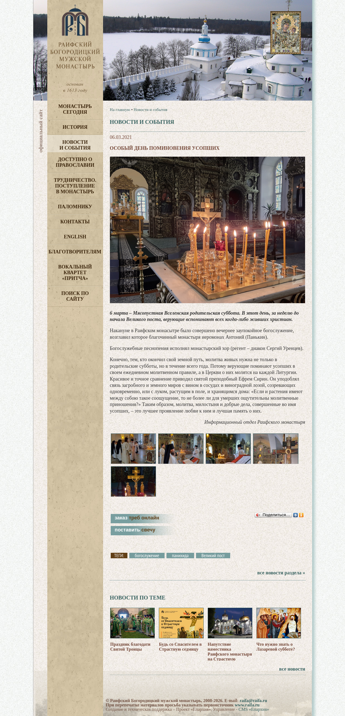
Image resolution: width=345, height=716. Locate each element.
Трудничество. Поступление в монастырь (75, 185)
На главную (120, 109)
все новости (292, 669)
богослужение (147, 555)
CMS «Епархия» (254, 709)
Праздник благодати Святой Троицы (130, 646)
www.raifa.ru (247, 705)
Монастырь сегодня (75, 109)
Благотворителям (75, 252)
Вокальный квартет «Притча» (75, 272)
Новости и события (74, 145)
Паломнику (75, 206)
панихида (180, 555)
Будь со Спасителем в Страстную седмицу (180, 646)
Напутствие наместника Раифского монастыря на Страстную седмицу (230, 654)
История (75, 127)
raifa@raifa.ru (253, 700)
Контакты (75, 221)
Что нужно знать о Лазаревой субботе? (275, 646)
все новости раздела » (281, 572)
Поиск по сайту (75, 296)
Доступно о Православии (75, 162)
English (75, 236)
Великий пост (213, 555)
